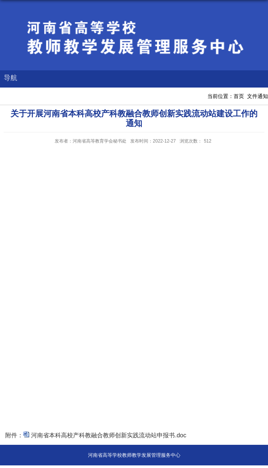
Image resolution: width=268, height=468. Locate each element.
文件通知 (257, 96)
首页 (239, 96)
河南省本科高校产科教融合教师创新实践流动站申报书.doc (108, 435)
